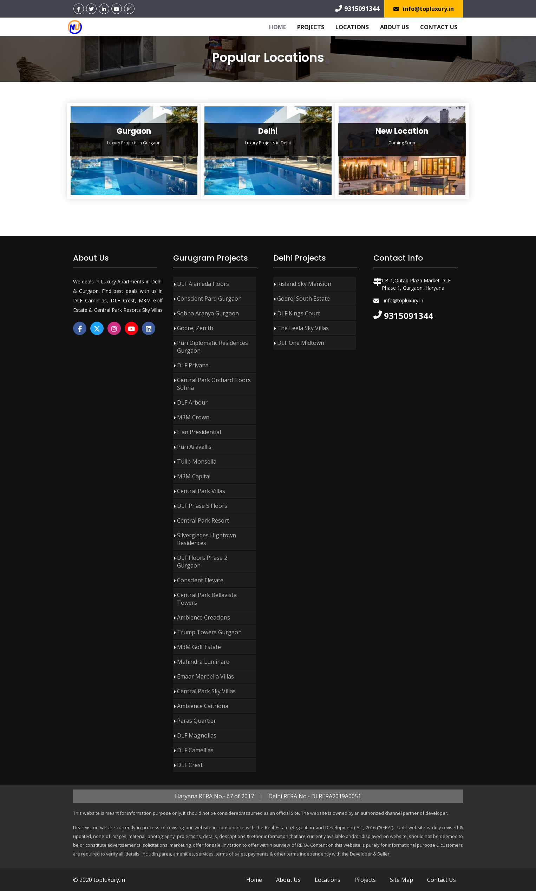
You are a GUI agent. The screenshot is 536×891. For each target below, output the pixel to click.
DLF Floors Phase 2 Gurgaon (202, 561)
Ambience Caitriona (202, 706)
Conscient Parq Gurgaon (209, 298)
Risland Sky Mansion (304, 284)
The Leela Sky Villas (303, 328)
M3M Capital (193, 476)
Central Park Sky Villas (206, 691)
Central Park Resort (203, 520)
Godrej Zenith (195, 328)
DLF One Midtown (300, 343)
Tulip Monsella (196, 461)
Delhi (267, 131)
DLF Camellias (195, 750)
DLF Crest (190, 765)
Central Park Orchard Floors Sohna (214, 384)
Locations (352, 27)
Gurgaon (134, 131)
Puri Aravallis (194, 447)
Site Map (401, 880)
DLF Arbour (192, 402)
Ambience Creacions (203, 617)
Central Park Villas (201, 491)
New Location (401, 131)
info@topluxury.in (423, 9)
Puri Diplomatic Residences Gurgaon (212, 346)
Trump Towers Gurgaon (209, 632)
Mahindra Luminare (203, 662)
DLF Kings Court (298, 313)
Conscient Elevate (200, 580)
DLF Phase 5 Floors (202, 506)
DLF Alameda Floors (203, 284)
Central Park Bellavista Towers (207, 599)
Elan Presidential (199, 432)
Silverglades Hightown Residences (206, 539)
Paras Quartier (196, 721)
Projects (310, 27)
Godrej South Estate (303, 298)
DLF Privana (193, 365)
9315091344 (357, 8)
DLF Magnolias (196, 735)
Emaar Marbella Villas (205, 676)
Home (277, 27)
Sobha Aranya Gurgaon (208, 313)
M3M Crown (193, 417)
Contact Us (438, 27)
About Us (394, 27)
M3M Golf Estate (199, 647)
